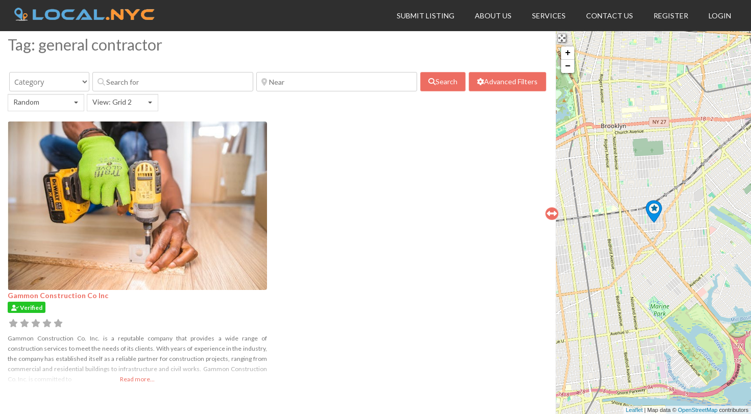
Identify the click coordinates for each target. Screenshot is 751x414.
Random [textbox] (26, 102)
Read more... (137, 379)
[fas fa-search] (443, 81)
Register (670, 15)
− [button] (568, 66)
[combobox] (46, 102)
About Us (493, 15)
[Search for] (172, 81)
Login (720, 15)
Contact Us (609, 15)
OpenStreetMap (698, 410)
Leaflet (634, 410)
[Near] (336, 81)
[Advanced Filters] (507, 81)
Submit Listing (425, 15)
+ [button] (568, 53)
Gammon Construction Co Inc (58, 295)
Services (549, 15)
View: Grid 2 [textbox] (112, 102)
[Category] (49, 81)
